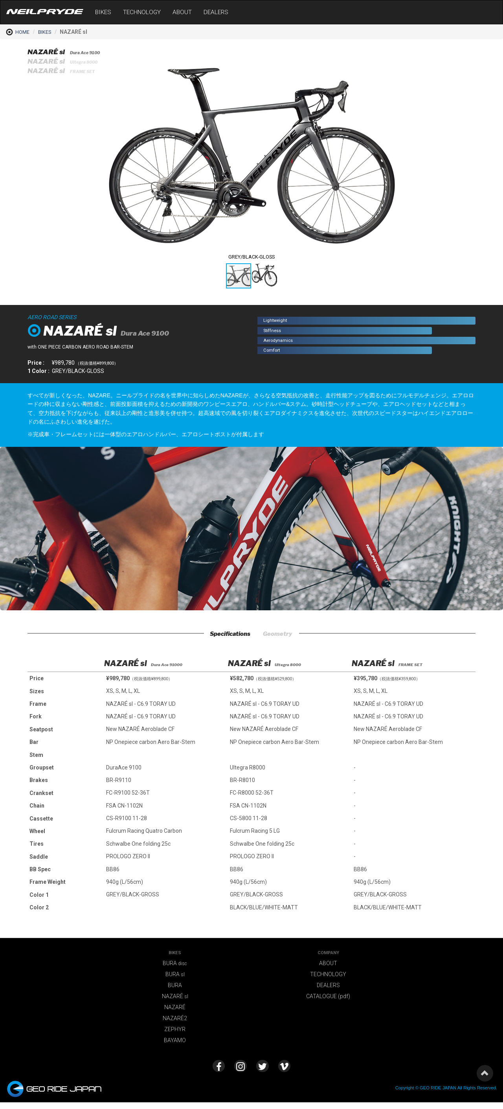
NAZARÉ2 (175, 1020)
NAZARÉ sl (68, 52)
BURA (175, 965)
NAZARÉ (175, 998)
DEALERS (216, 12)
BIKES (103, 12)
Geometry (285, 635)
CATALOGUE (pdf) (328, 998)
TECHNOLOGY (142, 12)
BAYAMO (175, 1042)
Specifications (225, 635)
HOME (17, 32)
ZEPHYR (174, 1031)
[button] (392, 54)
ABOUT (182, 12)
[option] (166, 779)
